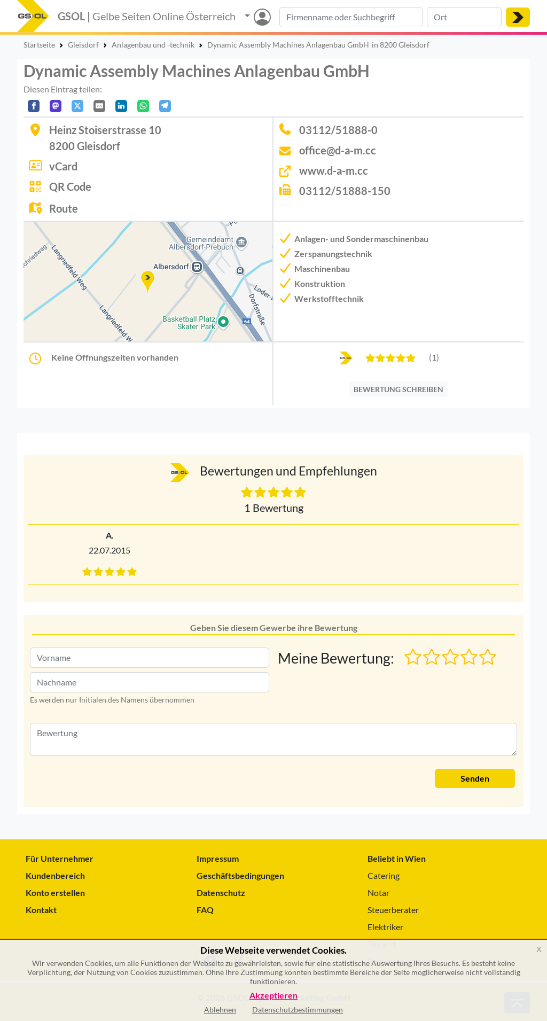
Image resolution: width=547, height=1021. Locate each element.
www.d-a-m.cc (333, 170)
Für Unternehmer (59, 858)
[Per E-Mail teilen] (99, 106)
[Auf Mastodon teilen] (55, 106)
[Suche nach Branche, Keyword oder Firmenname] (351, 17)
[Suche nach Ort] (464, 17)
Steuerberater (393, 910)
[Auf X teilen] (77, 106)
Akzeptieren (273, 995)
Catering (384, 875)
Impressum (218, 858)
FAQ (205, 910)
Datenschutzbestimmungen (297, 1009)
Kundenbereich (55, 875)
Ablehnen (220, 1009)
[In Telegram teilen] (165, 106)
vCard (63, 166)
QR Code (70, 186)
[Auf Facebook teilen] (34, 106)
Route (63, 208)
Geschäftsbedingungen (240, 875)
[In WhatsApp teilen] (143, 106)
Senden (474, 778)
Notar (378, 892)
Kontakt (41, 910)
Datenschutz (221, 892)
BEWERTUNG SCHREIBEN (398, 389)
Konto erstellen (55, 892)
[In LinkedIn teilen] (121, 106)
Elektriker (385, 927)
